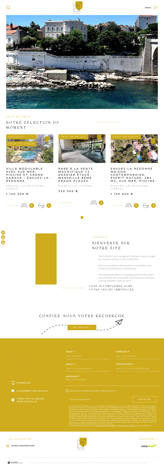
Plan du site (93, 464)
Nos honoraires (81, 464)
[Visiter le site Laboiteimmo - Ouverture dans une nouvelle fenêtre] (15, 463)
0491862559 (23, 383)
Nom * (70, 353)
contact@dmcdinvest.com (32, 391)
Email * (71, 365)
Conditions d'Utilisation (127, 426)
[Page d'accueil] (78, 7)
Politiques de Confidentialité (105, 426)
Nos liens (123, 464)
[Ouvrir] (8, 7)
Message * (73, 377)
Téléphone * (125, 365)
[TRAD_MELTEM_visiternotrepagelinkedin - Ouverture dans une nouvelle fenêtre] (3, 237)
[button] (82, 218)
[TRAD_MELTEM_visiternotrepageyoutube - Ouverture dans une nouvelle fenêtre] (3, 242)
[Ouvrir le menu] (151, 7)
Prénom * (122, 353)
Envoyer (144, 400)
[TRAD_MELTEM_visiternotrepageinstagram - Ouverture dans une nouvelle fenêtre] (3, 233)
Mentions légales (106, 464)
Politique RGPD (135, 464)
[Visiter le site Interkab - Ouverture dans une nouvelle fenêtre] (148, 447)
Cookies (145, 463)
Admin (116, 464)
